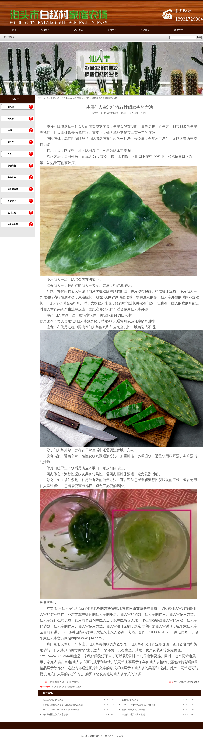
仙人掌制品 (13, 224)
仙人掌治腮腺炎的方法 (70, 686)
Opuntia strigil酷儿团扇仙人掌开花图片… (141, 704)
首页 (14, 30)
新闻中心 (111, 30)
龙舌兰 (11, 142)
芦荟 (10, 154)
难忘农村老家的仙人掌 (53, 700)
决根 (10, 130)
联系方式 (178, 30)
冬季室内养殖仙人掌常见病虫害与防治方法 (63, 704)
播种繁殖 (12, 177)
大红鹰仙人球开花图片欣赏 (64, 681)
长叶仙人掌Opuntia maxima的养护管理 (61, 709)
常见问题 (77, 98)
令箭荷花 (12, 165)
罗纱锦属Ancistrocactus (186, 681)
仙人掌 (11, 118)
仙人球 (11, 107)
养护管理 (12, 201)
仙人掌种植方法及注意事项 (55, 714)
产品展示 (78, 30)
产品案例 (145, 30)
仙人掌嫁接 (13, 189)
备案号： (121, 735)
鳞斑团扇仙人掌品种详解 (133, 709)
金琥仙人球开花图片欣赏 (133, 714)
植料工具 (12, 212)
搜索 (199, 37)
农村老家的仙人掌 (130, 700)
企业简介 (45, 30)
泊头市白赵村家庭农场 (48, 98)
